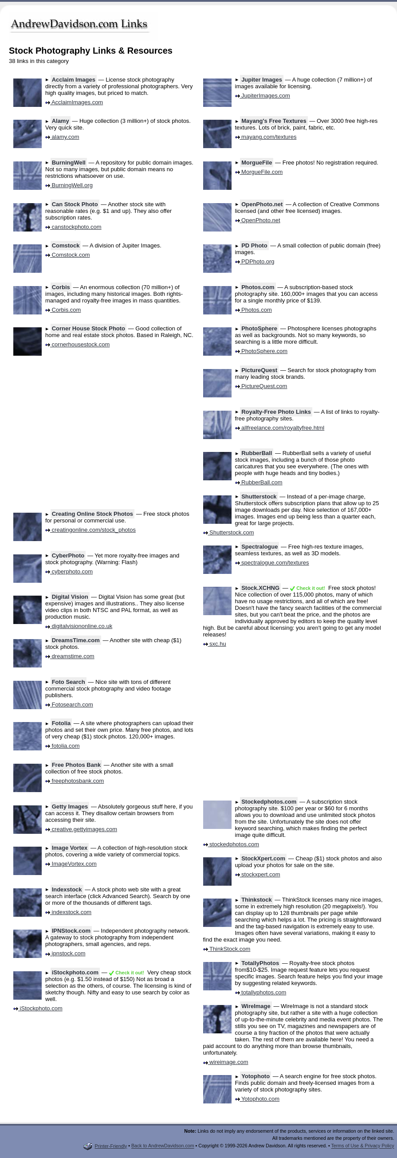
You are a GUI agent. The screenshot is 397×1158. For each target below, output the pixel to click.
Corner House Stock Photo (88, 328)
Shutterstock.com (228, 532)
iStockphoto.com (75, 972)
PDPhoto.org (255, 261)
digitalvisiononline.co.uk (78, 626)
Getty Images (70, 806)
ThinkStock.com (227, 949)
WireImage (256, 1006)
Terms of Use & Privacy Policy (362, 1146)
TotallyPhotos (260, 963)
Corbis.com (63, 309)
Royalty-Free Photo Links (276, 411)
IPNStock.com (71, 930)
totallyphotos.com (261, 992)
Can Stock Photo (75, 204)
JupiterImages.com (262, 95)
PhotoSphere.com (261, 351)
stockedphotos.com (231, 844)
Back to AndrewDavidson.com (162, 1146)
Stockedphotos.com (268, 801)
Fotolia (61, 723)
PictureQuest (259, 370)
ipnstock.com (65, 953)
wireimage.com (225, 1062)
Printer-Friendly (105, 1146)
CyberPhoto (68, 555)
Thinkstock (256, 899)
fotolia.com (62, 745)
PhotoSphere (259, 328)
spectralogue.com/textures (272, 562)
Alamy (60, 121)
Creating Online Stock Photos (92, 513)
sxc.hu (214, 643)
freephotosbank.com (74, 780)
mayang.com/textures (266, 136)
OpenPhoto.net (262, 204)
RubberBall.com (259, 482)
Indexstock (67, 889)
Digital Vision (70, 596)
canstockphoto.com (73, 227)
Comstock (66, 245)
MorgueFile (256, 162)
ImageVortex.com (71, 863)
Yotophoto (255, 1076)
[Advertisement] (275, 26)
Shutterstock (258, 496)
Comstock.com (67, 254)
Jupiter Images (261, 79)
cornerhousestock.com (77, 344)
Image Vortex (70, 847)
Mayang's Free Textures (274, 121)
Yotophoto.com (257, 1098)
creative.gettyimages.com (81, 829)
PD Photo (254, 245)
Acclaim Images (73, 79)
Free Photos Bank (76, 765)
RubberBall (256, 453)
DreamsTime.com (76, 640)
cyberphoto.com (69, 571)
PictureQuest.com (261, 386)
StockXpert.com (263, 858)
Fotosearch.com (69, 704)
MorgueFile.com (259, 172)
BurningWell (69, 162)
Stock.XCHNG (260, 588)
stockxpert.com (257, 874)
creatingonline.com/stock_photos (90, 529)
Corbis (61, 287)
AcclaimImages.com (74, 102)
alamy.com (62, 136)
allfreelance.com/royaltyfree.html (280, 427)
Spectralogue (259, 546)
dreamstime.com (69, 656)
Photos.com (257, 287)
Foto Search (68, 682)
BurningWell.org (69, 185)
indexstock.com (68, 912)
